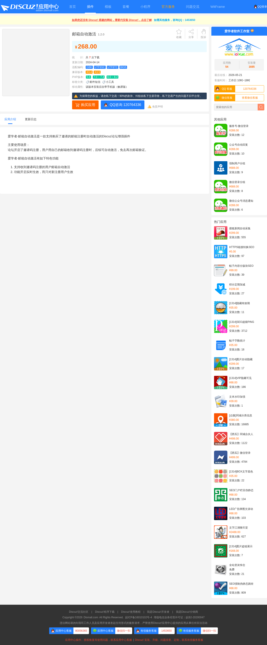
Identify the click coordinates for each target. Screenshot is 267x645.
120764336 (235, 88)
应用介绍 (10, 119)
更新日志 (30, 119)
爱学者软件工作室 (237, 31)
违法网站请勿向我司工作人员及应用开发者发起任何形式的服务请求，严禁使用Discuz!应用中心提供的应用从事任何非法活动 (133, 623)
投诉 (203, 37)
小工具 (110, 81)
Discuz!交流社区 (78, 611)
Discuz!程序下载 (104, 611)
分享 (191, 37)
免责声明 (157, 106)
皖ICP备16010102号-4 (138, 617)
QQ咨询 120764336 (125, 105)
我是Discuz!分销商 (187, 611)
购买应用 (88, 105)
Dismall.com (91, 617)
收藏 (179, 37)
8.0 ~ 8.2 (112, 77)
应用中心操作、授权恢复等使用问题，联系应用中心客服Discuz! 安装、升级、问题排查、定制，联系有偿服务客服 (133, 639)
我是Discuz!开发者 (158, 611)
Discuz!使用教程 (130, 611)
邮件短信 (95, 81)
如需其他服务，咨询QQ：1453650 (174, 20)
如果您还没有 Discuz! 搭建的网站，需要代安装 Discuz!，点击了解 (112, 20)
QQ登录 (260, 6)
